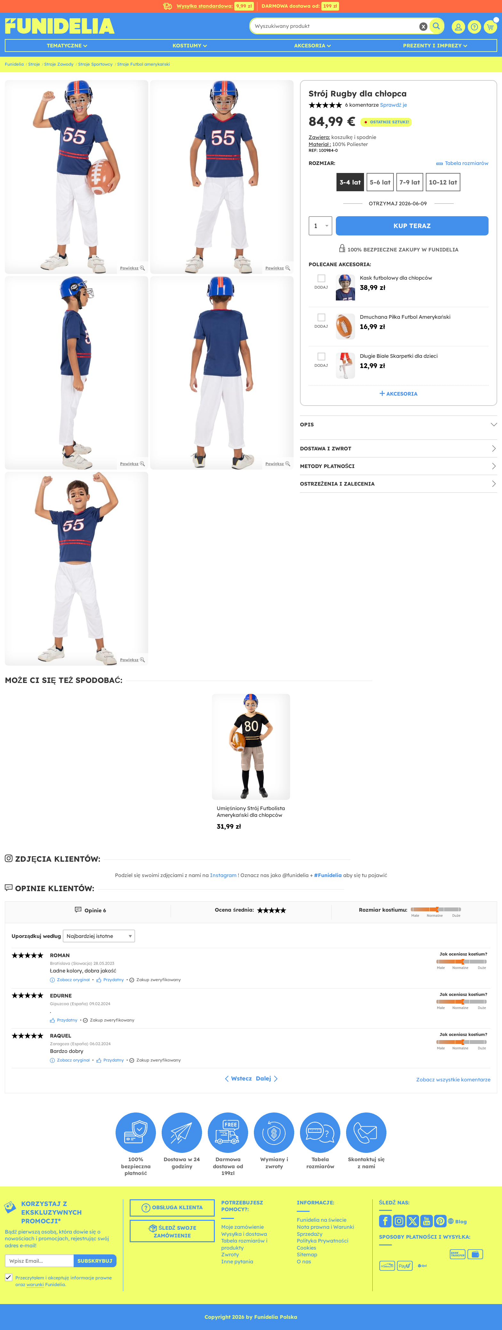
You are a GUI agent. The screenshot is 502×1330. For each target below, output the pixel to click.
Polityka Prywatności (322, 1240)
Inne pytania (237, 1261)
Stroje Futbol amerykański (143, 64)
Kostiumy (187, 45)
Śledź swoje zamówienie (172, 1231)
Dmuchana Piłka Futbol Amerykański (405, 318)
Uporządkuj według (36, 936)
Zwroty (230, 1254)
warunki (35, 1284)
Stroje (34, 64)
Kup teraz (412, 227)
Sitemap (307, 1254)
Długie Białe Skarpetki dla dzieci (399, 357)
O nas (304, 1261)
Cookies (306, 1247)
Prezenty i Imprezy (432, 45)
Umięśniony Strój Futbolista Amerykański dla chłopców (251, 811)
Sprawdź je (393, 105)
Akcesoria (309, 45)
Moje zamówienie (242, 1227)
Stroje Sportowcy (95, 64)
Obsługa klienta (172, 1207)
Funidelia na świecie (321, 1220)
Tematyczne (64, 45)
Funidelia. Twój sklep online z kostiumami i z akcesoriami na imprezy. (60, 26)
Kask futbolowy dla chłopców (396, 278)
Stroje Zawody (59, 64)
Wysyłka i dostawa (244, 1234)
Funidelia (14, 64)
